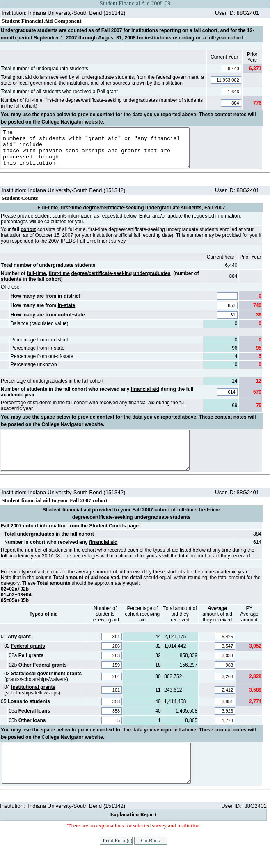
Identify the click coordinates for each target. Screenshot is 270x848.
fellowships (46, 693)
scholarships (19, 693)
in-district (69, 296)
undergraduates (152, 273)
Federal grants (28, 646)
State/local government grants (46, 673)
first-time (59, 273)
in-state (67, 305)
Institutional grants (33, 687)
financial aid (145, 389)
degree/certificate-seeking (101, 273)
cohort (28, 229)
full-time (36, 273)
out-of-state (71, 315)
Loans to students (29, 701)
